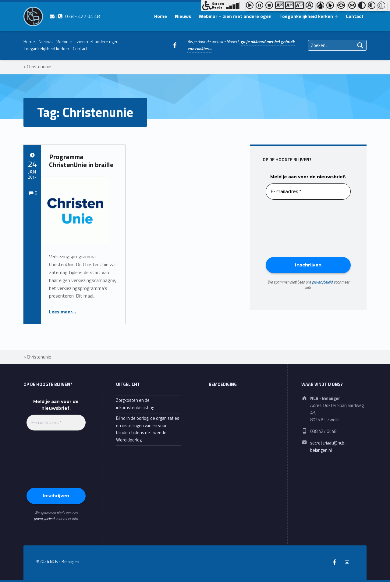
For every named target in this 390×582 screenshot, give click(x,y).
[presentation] (291, 228)
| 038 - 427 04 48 (75, 16)
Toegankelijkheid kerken (306, 16)
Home (160, 16)
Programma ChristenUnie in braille (81, 161)
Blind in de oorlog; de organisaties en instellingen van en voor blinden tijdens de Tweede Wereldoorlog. (147, 429)
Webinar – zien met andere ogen (235, 16)
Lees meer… (62, 311)
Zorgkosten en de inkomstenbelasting (135, 404)
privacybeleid (322, 282)
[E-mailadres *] (308, 191)
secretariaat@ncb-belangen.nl (328, 446)
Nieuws (183, 16)
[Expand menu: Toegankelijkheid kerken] (336, 16)
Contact (354, 16)
